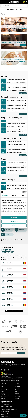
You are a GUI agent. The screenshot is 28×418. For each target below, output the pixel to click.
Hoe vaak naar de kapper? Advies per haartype (14, 124)
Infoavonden (4, 384)
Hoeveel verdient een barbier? (11, 121)
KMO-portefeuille (5, 389)
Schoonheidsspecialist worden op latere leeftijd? (14, 111)
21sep (3, 299)
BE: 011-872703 (6, 369)
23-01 (3, 147)
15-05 (3, 173)
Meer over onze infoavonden (14, 311)
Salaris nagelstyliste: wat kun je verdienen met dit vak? (14, 152)
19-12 (3, 87)
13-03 (3, 144)
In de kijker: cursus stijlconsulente (12, 173)
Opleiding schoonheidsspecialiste (9, 409)
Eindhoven (17, 389)
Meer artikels (23, 93)
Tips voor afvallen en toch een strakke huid (14, 186)
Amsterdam (18, 384)
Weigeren (14, 225)
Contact (3, 398)
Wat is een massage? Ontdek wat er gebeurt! (14, 80)
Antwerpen (17, 386)
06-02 (3, 85)
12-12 (3, 129)
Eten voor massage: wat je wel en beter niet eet (14, 90)
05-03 (3, 82)
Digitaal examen (5, 395)
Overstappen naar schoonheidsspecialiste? (14, 100)
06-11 (3, 152)
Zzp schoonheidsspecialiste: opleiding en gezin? (14, 103)
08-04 (3, 100)
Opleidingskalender (5, 416)
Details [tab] (14, 195)
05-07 (3, 167)
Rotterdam (19, 230)
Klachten (3, 393)
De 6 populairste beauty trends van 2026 (14, 105)
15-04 (3, 79)
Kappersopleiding (5, 404)
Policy (2, 391)
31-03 (3, 141)
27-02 (3, 103)
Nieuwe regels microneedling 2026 (12, 108)
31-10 (3, 90)
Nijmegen (5, 230)
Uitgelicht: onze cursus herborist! (12, 183)
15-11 (3, 170)
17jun (3, 269)
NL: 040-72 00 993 (7, 370)
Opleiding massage (5, 403)
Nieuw (2, 414)
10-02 (3, 185)
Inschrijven (21, 353)
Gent (16, 391)
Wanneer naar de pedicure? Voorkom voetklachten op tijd (14, 150)
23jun (3, 275)
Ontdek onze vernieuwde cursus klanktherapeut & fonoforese (14, 82)
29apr (3, 263)
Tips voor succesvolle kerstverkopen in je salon (14, 165)
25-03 (3, 121)
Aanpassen (14, 221)
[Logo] (14, 2)
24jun (3, 281)
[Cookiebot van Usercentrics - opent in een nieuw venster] (21, 192)
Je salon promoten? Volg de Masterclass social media (14, 168)
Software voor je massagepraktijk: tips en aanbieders (14, 85)
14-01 (3, 126)
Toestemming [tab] (5, 195)
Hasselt (17, 393)
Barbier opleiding (5, 411)
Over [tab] (23, 195)
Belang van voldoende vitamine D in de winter (14, 188)
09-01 (3, 149)
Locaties (3, 388)
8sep (3, 287)
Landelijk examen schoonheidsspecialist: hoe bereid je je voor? (14, 162)
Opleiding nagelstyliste (6, 406)
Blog (2, 386)
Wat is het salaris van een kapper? (12, 126)
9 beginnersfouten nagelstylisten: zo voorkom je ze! (14, 144)
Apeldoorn (17, 388)
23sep (3, 304)
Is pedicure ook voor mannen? (11, 142)
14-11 (3, 111)
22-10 (3, 131)
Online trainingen (5, 413)
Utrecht (5, 234)
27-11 (3, 108)
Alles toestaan (14, 217)
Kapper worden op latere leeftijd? (12, 131)
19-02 (3, 123)
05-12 (3, 105)
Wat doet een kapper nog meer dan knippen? (14, 129)
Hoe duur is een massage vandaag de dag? (14, 87)
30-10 (3, 165)
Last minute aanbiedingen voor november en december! (14, 170)
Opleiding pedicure (5, 408)
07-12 (3, 188)
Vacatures (3, 396)
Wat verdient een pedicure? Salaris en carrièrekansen (14, 147)
